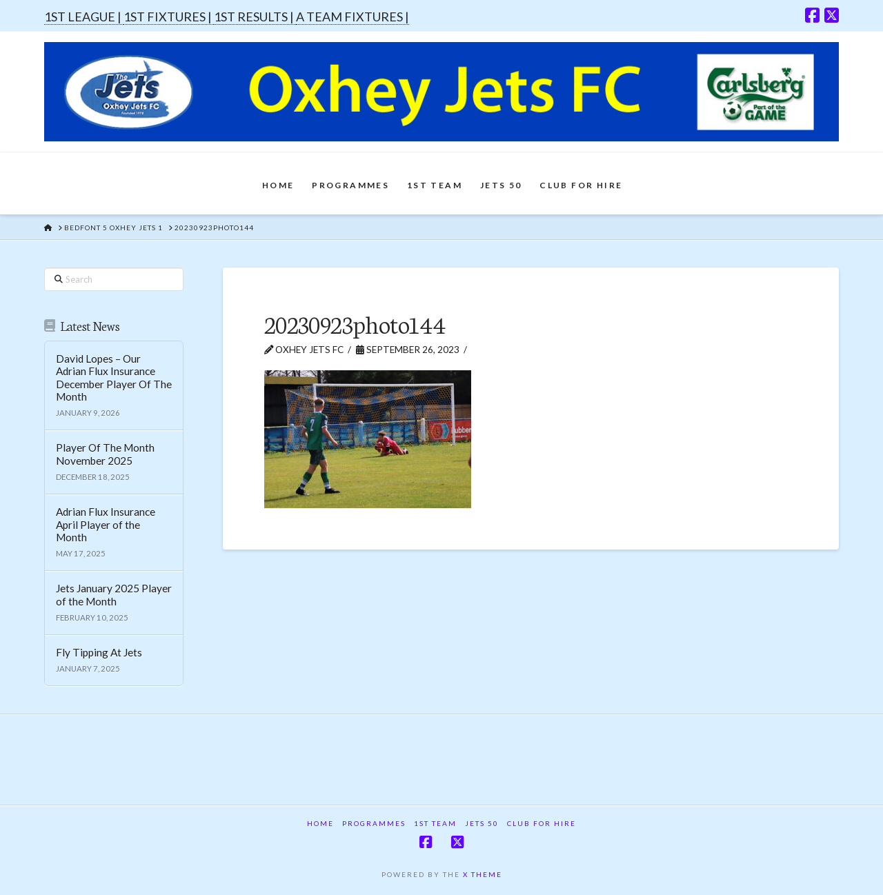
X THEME (482, 874)
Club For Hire (541, 823)
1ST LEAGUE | (83, 16)
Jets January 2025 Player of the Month (114, 594)
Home (320, 823)
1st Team (435, 823)
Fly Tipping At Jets (99, 652)
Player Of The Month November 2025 (105, 454)
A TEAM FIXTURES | (352, 16)
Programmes (374, 823)
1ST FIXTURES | (168, 16)
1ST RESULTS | (255, 16)
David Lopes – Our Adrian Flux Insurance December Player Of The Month (114, 377)
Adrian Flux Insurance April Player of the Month (105, 524)
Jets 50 (482, 823)
